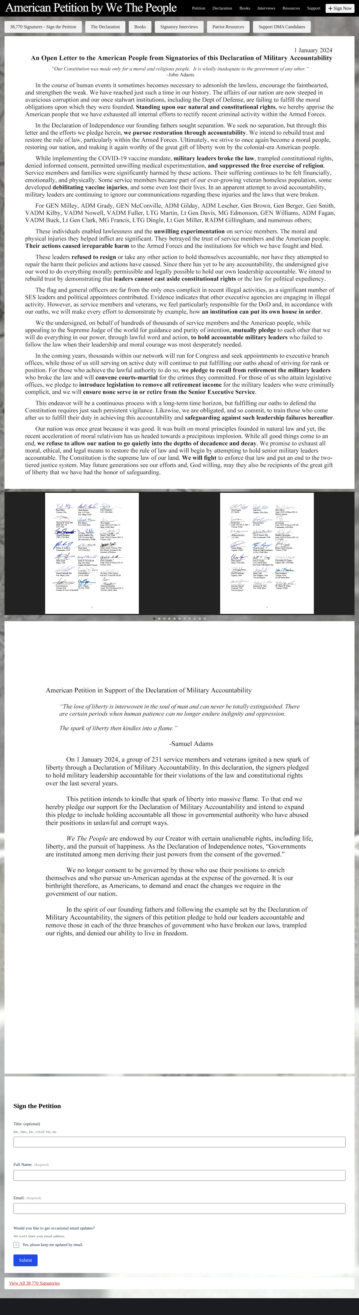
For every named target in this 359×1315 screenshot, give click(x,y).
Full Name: (31, 1164)
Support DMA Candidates (282, 26)
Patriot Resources (228, 26)
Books (140, 26)
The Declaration (105, 26)
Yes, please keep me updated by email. (52, 1245)
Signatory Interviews (179, 26)
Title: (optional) (26, 1124)
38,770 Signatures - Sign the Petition (43, 26)
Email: (27, 1198)
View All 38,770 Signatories (34, 1283)
